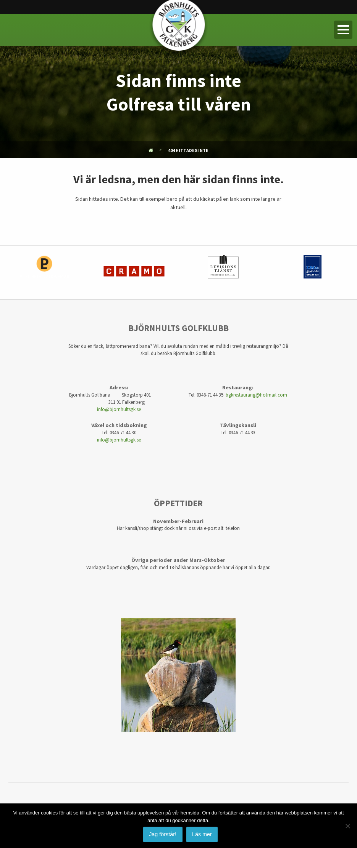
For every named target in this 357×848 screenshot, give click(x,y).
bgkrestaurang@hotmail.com (256, 395)
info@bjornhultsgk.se (119, 409)
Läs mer (202, 834)
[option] (45, 272)
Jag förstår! (162, 834)
